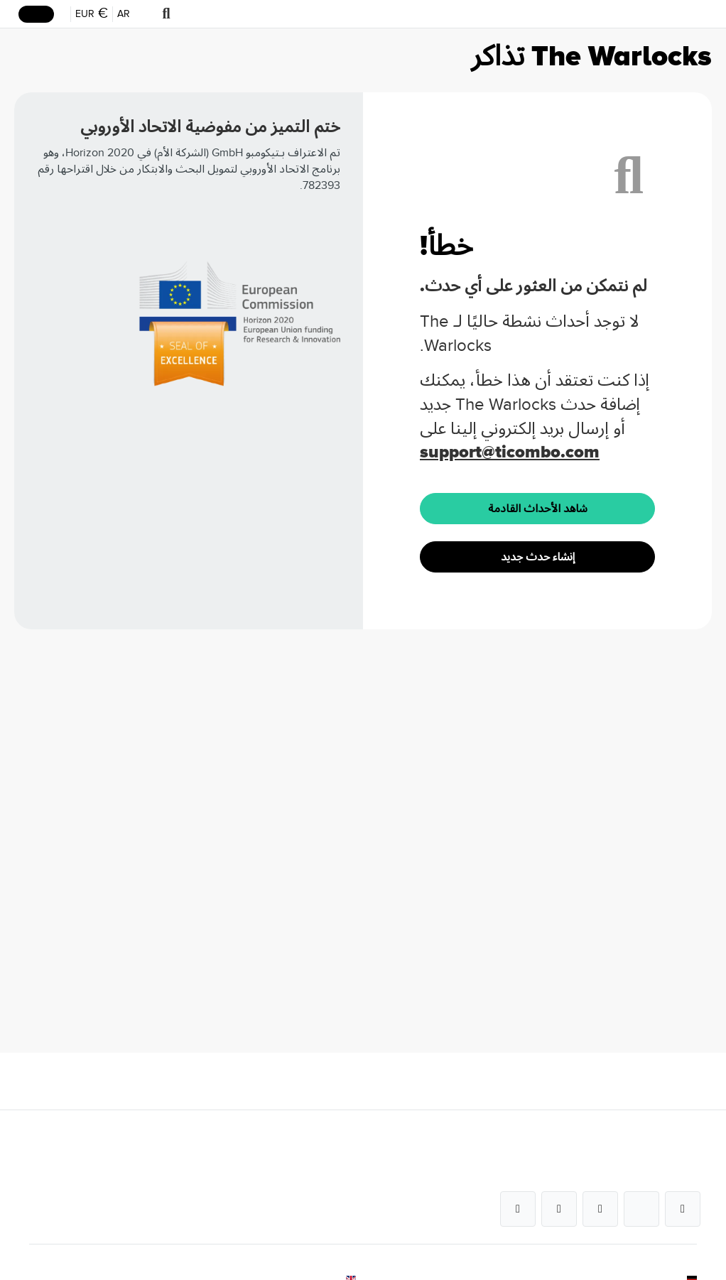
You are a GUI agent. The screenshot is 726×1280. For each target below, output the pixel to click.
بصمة (685, 1228)
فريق (687, 1175)
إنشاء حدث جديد (538, 557)
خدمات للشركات (328, 1149)
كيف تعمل (341, 1201)
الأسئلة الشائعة (332, 1175)
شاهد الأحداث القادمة (537, 508)
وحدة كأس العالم (329, 1254)
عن (691, 1149)
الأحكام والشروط (665, 1254)
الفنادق (348, 1228)
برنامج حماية (671, 1201)
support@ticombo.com (510, 452)
